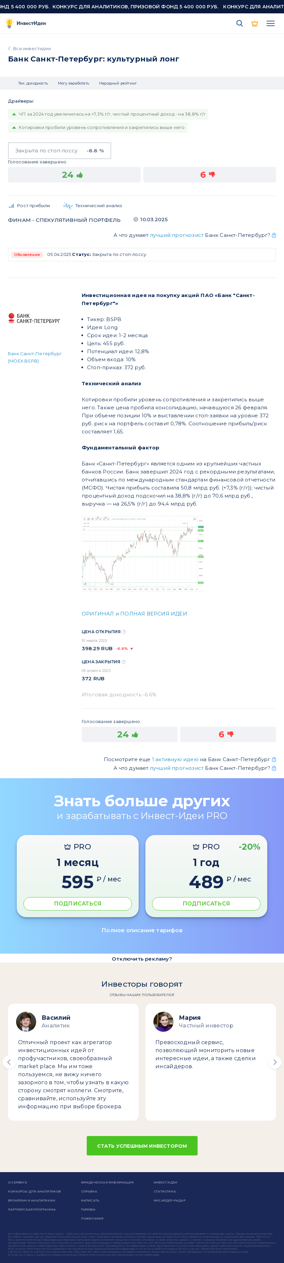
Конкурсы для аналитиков (34, 1191)
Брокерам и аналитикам (31, 1200)
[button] (9, 1062)
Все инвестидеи (32, 48)
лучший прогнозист (177, 235)
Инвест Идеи (165, 1182)
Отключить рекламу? (142, 959)
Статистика (165, 1191)
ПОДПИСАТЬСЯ (77, 903)
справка (89, 1191)
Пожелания (92, 1218)
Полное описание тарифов (142, 930)
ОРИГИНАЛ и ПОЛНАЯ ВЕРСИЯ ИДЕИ (134, 613)
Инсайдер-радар (170, 1200)
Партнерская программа (32, 1209)
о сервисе (17, 1182)
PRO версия (255, 23)
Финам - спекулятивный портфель (64, 220)
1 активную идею (176, 759)
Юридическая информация (107, 1182)
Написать (90, 1200)
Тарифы (88, 1209)
